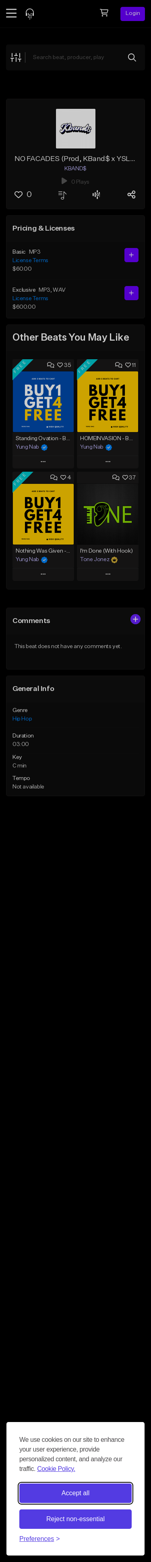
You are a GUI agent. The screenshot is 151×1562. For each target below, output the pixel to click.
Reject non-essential (75, 1518)
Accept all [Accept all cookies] (75, 1493)
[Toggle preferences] (39, 1539)
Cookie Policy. (56, 1468)
